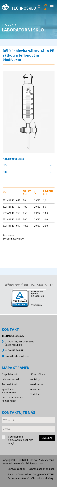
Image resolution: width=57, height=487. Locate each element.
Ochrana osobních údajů (41, 468)
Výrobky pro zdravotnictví (9, 391)
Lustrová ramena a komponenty (12, 399)
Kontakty (35, 379)
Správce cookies (16, 468)
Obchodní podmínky (42, 478)
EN (45, 4)
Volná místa (36, 384)
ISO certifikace (37, 374)
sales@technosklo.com (17, 356)
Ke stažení (35, 389)
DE (45, 8)
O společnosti (9, 374)
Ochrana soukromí (18, 478)
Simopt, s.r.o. (36, 463)
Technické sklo (10, 384)
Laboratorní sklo (11, 379)
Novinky (34, 394)
